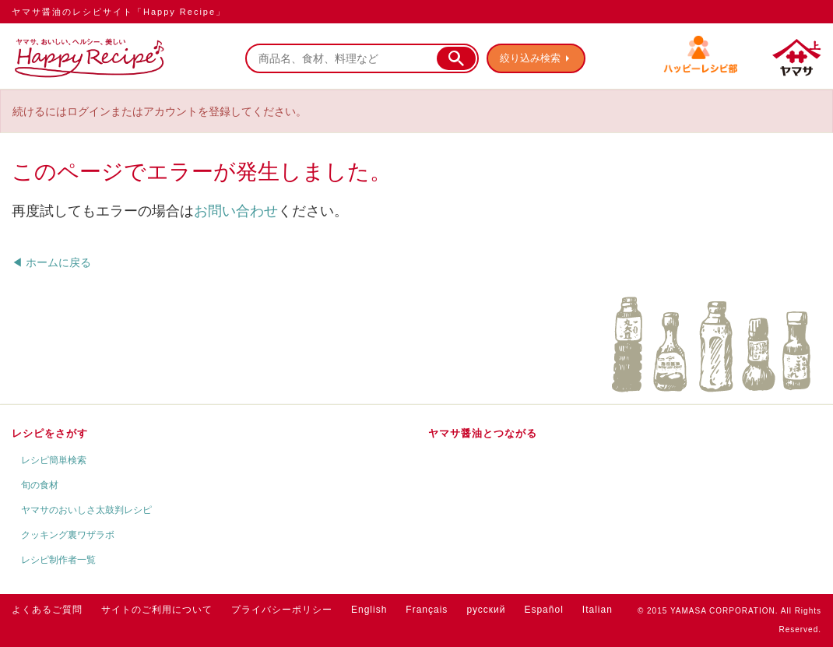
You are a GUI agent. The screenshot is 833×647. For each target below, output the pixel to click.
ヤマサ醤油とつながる (482, 433)
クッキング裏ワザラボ (67, 534)
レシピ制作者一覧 (58, 559)
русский (485, 609)
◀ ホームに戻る (51, 262)
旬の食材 (39, 485)
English (369, 609)
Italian (597, 609)
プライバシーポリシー (281, 609)
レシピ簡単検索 (53, 460)
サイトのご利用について (157, 609)
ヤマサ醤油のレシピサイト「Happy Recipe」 (119, 11)
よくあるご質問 (47, 609)
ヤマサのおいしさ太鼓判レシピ (86, 510)
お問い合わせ (236, 211)
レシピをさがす (50, 433)
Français (427, 609)
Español (543, 609)
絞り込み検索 (530, 58)
